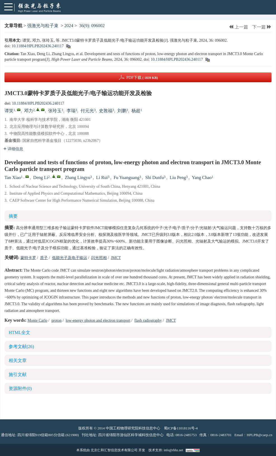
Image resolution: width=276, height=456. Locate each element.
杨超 (135, 110)
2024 (68, 25)
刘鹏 (121, 110)
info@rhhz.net (173, 450)
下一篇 (262, 27)
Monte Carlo (37, 320)
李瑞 (71, 110)
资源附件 (20, 388)
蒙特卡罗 (28, 258)
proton (56, 320)
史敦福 (105, 110)
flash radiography (148, 320)
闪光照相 (99, 258)
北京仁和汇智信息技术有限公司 (114, 450)
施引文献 (18, 374)
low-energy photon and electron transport (98, 320)
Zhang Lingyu (77, 177)
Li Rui (102, 177)
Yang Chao (202, 177)
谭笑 (8, 110)
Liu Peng (178, 177)
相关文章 (18, 360)
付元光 (87, 110)
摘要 (13, 216)
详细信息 (13, 149)
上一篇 (238, 27)
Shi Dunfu (154, 177)
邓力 (28, 110)
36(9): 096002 (92, 25)
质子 (44, 258)
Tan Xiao (12, 177)
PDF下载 (142, 78)
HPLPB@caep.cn (259, 435)
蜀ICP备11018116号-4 (181, 428)
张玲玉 (55, 110)
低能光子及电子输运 (69, 258)
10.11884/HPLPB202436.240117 (37, 46)
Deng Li (40, 177)
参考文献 (21, 346)
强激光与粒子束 (42, 25)
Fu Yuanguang (126, 177)
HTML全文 (19, 332)
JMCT (116, 258)
